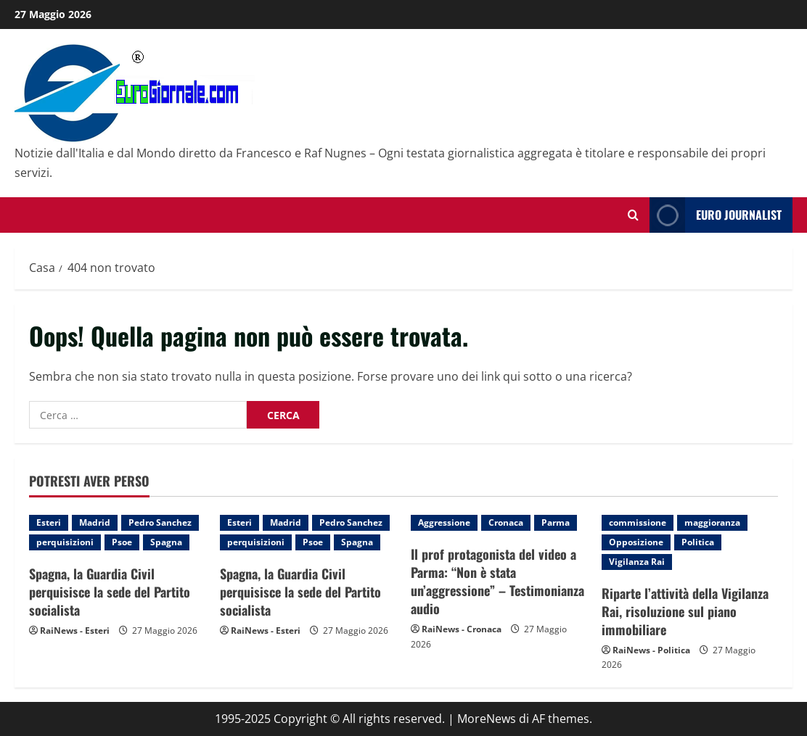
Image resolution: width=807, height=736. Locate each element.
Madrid (94, 522)
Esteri (48, 522)
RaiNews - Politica (651, 650)
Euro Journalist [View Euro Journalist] (716, 215)
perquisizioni (65, 542)
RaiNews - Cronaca (461, 629)
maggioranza (712, 522)
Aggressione (444, 522)
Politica (697, 542)
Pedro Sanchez (160, 522)
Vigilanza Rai (637, 561)
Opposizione (636, 542)
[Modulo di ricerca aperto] (633, 215)
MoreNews (486, 719)
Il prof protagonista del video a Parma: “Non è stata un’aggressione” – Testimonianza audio (497, 582)
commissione (637, 522)
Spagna (166, 542)
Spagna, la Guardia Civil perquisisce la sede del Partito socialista (109, 591)
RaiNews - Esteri (75, 630)
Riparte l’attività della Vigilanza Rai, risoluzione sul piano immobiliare (685, 611)
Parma (555, 522)
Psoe (122, 542)
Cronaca (505, 522)
